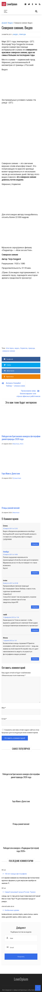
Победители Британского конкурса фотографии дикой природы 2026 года (21, 773)
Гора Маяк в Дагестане (21, 799)
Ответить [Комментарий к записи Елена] (35, 542)
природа (31, 348)
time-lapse (10, 348)
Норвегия (23, 348)
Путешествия (17, 476)
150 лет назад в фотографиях (16, 871)
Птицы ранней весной (21, 821)
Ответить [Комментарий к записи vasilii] (35, 628)
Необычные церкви (12, 908)
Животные (16, 441)
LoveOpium (9, 4)
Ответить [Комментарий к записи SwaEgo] (35, 570)
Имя (4, 705)
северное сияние (8, 351)
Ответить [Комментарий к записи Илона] (35, 656)
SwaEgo (6, 549)
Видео (10, 23)
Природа (22, 34)
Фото (21, 441)
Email (4, 716)
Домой (4, 23)
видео (17, 348)
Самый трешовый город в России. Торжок (20, 890)
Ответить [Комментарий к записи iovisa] (35, 605)
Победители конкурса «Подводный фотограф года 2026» (21, 847)
